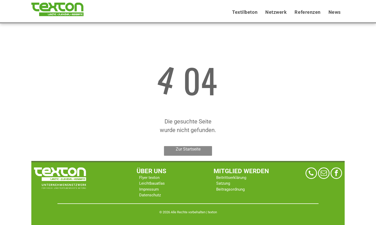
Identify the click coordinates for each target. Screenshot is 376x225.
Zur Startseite (188, 149)
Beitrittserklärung (231, 177)
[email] (324, 173)
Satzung (223, 183)
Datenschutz (150, 195)
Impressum (149, 189)
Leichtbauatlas (152, 183)
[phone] (311, 173)
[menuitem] (244, 12)
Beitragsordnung (230, 189)
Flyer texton (149, 177)
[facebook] (336, 173)
